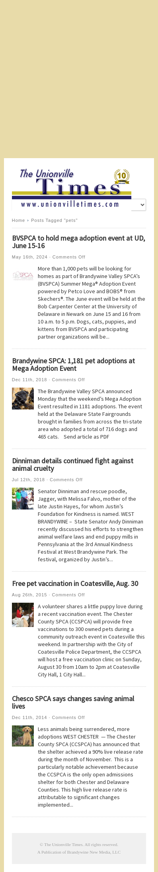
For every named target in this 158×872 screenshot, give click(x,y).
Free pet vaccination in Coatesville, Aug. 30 (75, 583)
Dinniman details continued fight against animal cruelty (72, 464)
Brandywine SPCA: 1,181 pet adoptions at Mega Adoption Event (73, 364)
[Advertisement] (79, 79)
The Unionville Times (63, 844)
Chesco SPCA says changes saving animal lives (73, 702)
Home (18, 220)
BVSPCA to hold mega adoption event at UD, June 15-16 (78, 241)
